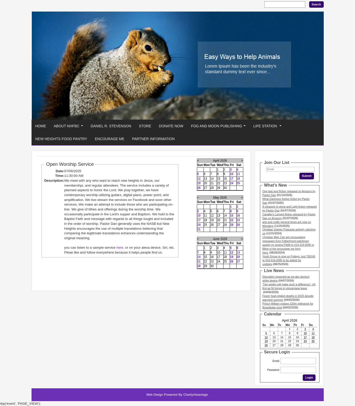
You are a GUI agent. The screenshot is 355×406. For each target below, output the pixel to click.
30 (238, 225)
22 (231, 220)
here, (120, 247)
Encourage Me (109, 139)
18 (238, 178)
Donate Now (171, 126)
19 (198, 183)
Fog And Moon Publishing (219, 127)
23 (238, 220)
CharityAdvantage (195, 395)
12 (198, 178)
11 (238, 174)
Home (40, 126)
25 (238, 183)
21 (198, 261)
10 (231, 174)
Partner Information (153, 139)
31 (198, 229)
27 (238, 261)
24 (231, 183)
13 (238, 252)
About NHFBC (69, 127)
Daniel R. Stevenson (111, 126)
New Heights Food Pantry (61, 139)
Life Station (268, 127)
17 (231, 178)
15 (231, 215)
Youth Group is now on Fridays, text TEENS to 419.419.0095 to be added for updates (289, 260)
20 (238, 257)
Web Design (154, 395)
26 (198, 188)
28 (198, 266)
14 (198, 257)
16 (238, 215)
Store (145, 126)
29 (231, 225)
